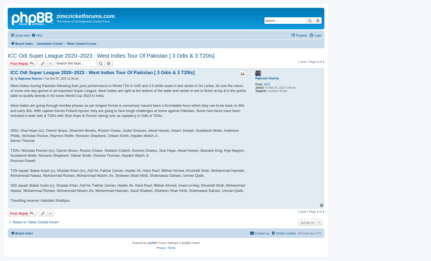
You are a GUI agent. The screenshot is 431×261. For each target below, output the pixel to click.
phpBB (152, 243)
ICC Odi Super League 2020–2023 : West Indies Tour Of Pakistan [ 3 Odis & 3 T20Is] (111, 56)
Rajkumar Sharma (267, 78)
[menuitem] (36, 35)
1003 (267, 84)
